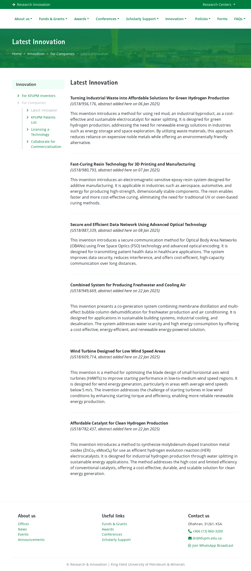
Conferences (112, 534)
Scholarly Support (116, 539)
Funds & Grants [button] (52, 18)
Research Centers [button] (217, 4)
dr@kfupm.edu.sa (205, 538)
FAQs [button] (238, 18)
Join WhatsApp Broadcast (210, 545)
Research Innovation (33, 4)
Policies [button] (201, 18)
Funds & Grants (114, 524)
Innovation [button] (174, 18)
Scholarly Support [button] (141, 18)
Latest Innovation (44, 110)
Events (23, 534)
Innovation (36, 53)
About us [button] (22, 18)
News (22, 529)
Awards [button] (80, 18)
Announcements (31, 539)
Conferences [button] (106, 18)
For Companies (62, 53)
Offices (23, 524)
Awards (108, 529)
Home (17, 53)
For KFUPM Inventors (39, 95)
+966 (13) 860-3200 (205, 531)
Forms (222, 18)
